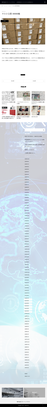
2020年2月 (27, 176)
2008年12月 (27, 318)
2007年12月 (27, 339)
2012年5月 (27, 303)
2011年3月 (27, 308)
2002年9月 (27, 362)
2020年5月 (27, 169)
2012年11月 (27, 292)
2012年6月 (27, 300)
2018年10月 (27, 189)
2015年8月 (27, 233)
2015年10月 (27, 228)
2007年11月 (27, 341)
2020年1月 (27, 179)
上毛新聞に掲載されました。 (30, 153)
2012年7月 (27, 298)
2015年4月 (27, 243)
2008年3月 (27, 331)
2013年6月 (27, 285)
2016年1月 (27, 225)
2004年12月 (27, 359)
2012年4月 (27, 305)
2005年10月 (27, 349)
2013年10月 (27, 274)
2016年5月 (27, 223)
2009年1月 (27, 316)
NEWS (26, 373)
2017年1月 (27, 210)
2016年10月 (27, 218)
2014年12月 (27, 249)
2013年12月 (27, 269)
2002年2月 (27, 367)
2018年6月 (27, 197)
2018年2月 (27, 202)
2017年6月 (27, 205)
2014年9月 (27, 256)
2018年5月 (27, 200)
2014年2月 (27, 267)
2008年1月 (27, 336)
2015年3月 (27, 246)
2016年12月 (27, 213)
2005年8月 (27, 352)
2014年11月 (27, 251)
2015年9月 (27, 231)
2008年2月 (27, 334)
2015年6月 (27, 238)
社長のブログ (27, 376)
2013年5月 (27, 287)
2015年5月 (27, 241)
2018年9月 (27, 192)
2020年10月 (27, 158)
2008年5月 (27, 326)
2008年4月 (27, 329)
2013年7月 (27, 282)
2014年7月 (27, 259)
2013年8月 (27, 280)
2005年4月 (27, 354)
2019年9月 (27, 182)
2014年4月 (27, 264)
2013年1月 (27, 290)
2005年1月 (27, 357)
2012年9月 (27, 295)
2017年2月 (27, 207)
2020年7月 (27, 164)
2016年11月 (27, 215)
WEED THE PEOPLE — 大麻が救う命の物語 (33, 136)
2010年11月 (27, 313)
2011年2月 (27, 310)
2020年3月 (27, 174)
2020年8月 (27, 161)
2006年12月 (27, 344)
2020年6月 (27, 166)
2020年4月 (27, 171)
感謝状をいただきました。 (30, 149)
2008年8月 (27, 323)
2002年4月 (27, 365)
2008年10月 (27, 321)
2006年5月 (27, 347)
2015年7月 (27, 236)
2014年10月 (27, 254)
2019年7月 (27, 184)
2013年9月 (27, 277)
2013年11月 (27, 272)
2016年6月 (27, 220)
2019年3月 (27, 187)
